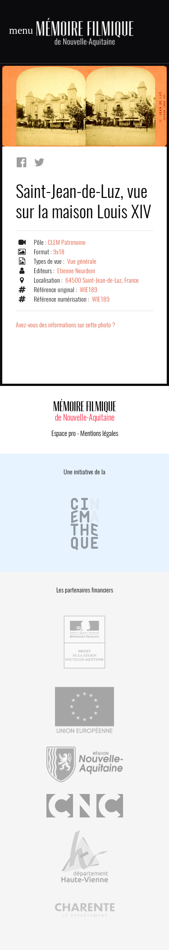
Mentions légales (99, 433)
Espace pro (63, 433)
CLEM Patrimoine (67, 242)
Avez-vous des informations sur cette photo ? (65, 325)
